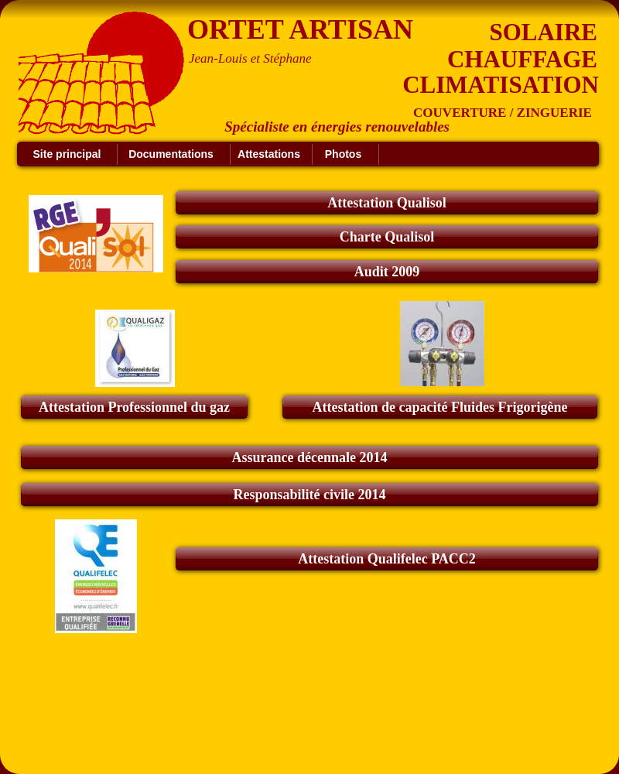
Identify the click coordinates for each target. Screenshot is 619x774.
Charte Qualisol (387, 237)
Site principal (67, 154)
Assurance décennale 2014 (310, 457)
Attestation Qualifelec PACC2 (387, 559)
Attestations (269, 154)
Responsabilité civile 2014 (310, 494)
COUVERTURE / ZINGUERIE (502, 112)
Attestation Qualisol (386, 203)
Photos (343, 154)
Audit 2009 (387, 271)
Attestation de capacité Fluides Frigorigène (440, 407)
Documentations (171, 154)
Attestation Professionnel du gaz (134, 407)
